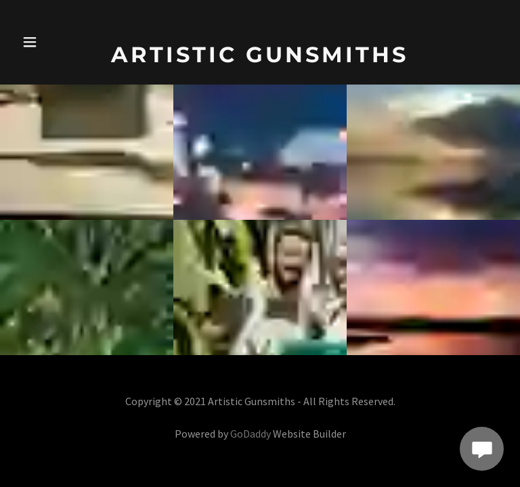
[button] (39, 41)
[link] (260, 58)
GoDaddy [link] (250, 433)
